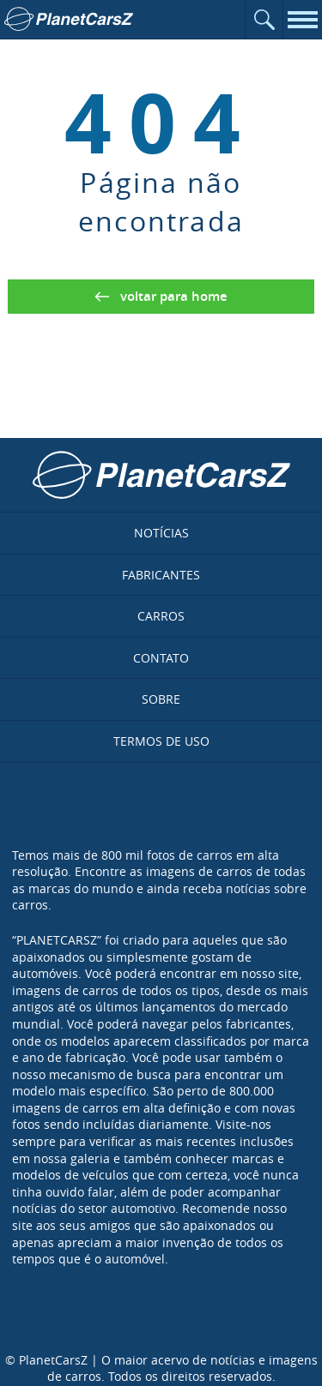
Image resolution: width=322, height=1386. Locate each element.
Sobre (161, 699)
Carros (161, 616)
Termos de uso (161, 741)
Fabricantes (161, 575)
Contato (161, 658)
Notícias (161, 533)
